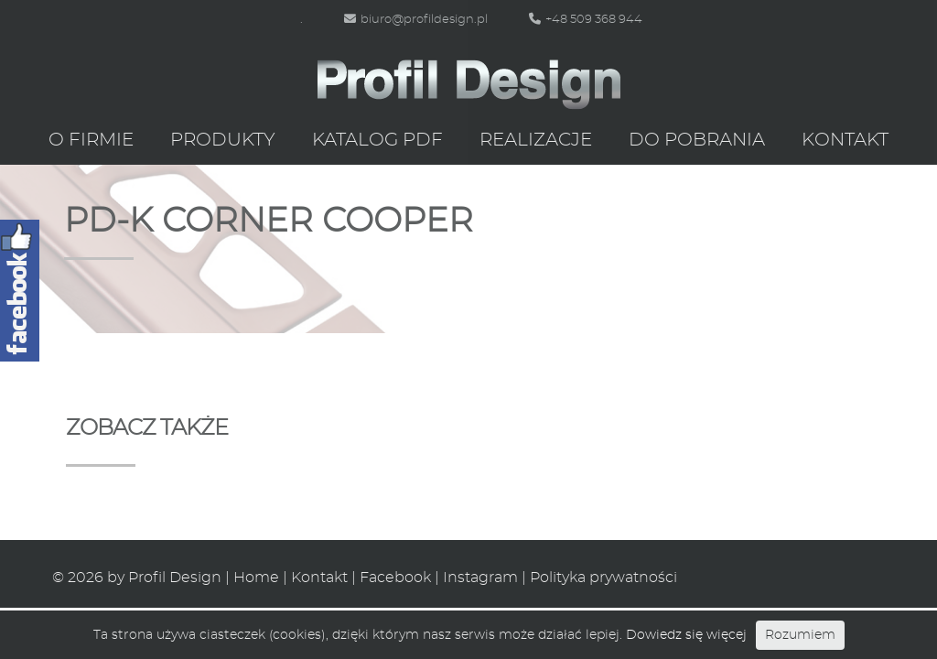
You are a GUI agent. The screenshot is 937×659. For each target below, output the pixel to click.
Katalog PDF (377, 140)
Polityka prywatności (603, 577)
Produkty (222, 140)
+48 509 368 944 (585, 20)
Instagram (480, 577)
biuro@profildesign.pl (416, 20)
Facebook (395, 577)
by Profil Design (164, 577)
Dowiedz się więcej (686, 635)
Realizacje (535, 140)
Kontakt (845, 140)
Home (256, 577)
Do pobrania (697, 140)
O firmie (91, 140)
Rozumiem (800, 635)
